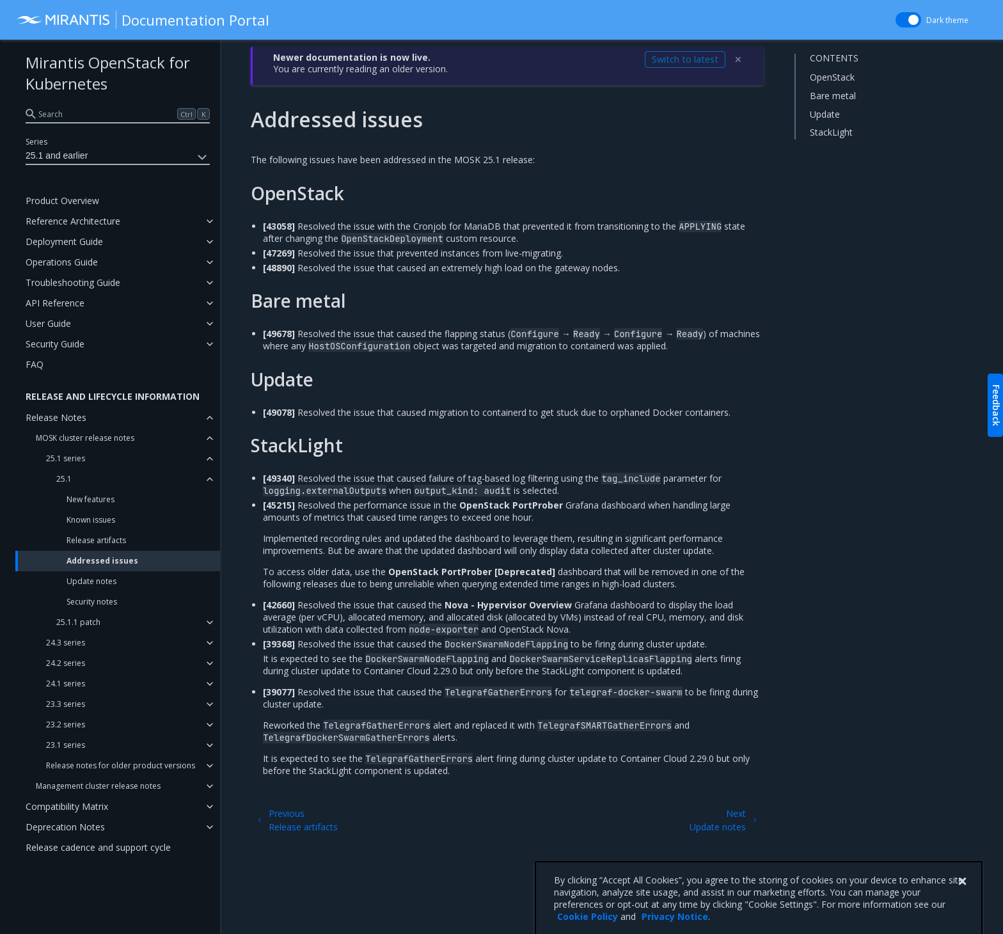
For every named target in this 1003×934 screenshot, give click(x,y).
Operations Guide (62, 262)
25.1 (64, 478)
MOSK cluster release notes (85, 437)
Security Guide (55, 344)
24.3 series (65, 642)
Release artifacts (96, 540)
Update (825, 114)
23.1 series (65, 745)
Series (36, 141)
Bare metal (833, 96)
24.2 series (65, 663)
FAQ (34, 364)
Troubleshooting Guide (73, 282)
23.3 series (65, 704)
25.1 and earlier (118, 157)
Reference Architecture (73, 221)
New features (91, 499)
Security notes (92, 601)
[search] (118, 114)
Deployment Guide (64, 241)
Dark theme (947, 20)
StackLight (831, 132)
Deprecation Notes (65, 827)
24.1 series (65, 683)
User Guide (48, 323)
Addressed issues (102, 560)
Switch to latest (685, 59)
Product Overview (62, 200)
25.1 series (65, 458)
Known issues (91, 519)
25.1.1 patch (78, 622)
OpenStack (832, 77)
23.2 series (65, 724)
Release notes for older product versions (120, 765)
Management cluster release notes (98, 785)
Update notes (91, 581)
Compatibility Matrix (67, 806)
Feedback (996, 405)
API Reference (55, 303)
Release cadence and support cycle (98, 847)
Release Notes (56, 417)
